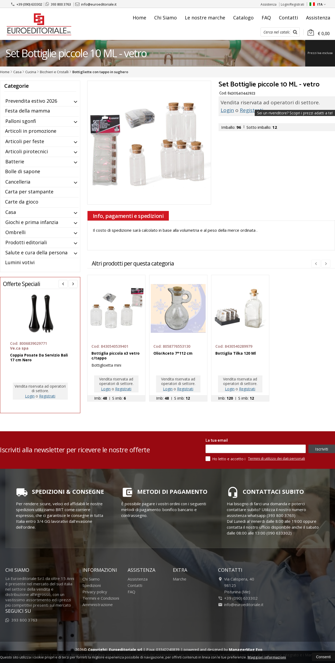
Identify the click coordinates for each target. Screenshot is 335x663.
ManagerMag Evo (245, 649)
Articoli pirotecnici (26, 151)
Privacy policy (94, 591)
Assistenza (269, 4)
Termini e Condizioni (100, 598)
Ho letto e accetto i (226, 458)
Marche (179, 579)
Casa (10, 212)
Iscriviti (321, 448)
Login (227, 110)
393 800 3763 (58, 4)
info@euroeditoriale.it (95, 4)
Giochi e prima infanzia (31, 222)
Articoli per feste (24, 141)
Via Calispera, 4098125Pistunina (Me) (236, 585)
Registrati (251, 110)
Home (139, 17)
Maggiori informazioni (267, 657)
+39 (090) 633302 (26, 4)
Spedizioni (91, 585)
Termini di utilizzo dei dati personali (276, 458)
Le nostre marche (205, 17)
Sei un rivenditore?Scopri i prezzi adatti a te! (295, 112)
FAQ (266, 17)
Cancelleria (17, 182)
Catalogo (243, 17)
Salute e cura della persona (36, 252)
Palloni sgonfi (20, 121)
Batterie (14, 161)
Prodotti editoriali (26, 242)
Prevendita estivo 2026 (31, 101)
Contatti (288, 17)
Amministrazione (97, 604)
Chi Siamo (165, 17)
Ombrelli (15, 232)
